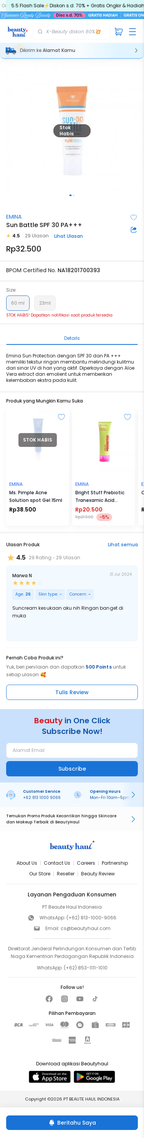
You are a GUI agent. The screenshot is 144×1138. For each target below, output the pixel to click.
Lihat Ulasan (68, 236)
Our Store (39, 873)
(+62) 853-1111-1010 (86, 967)
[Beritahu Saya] (72, 1122)
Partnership (115, 863)
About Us (27, 863)
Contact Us (57, 863)
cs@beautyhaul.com (86, 928)
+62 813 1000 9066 (42, 797)
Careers (86, 863)
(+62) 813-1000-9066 (91, 917)
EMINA (14, 217)
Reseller (65, 873)
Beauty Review (98, 873)
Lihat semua (123, 544)
